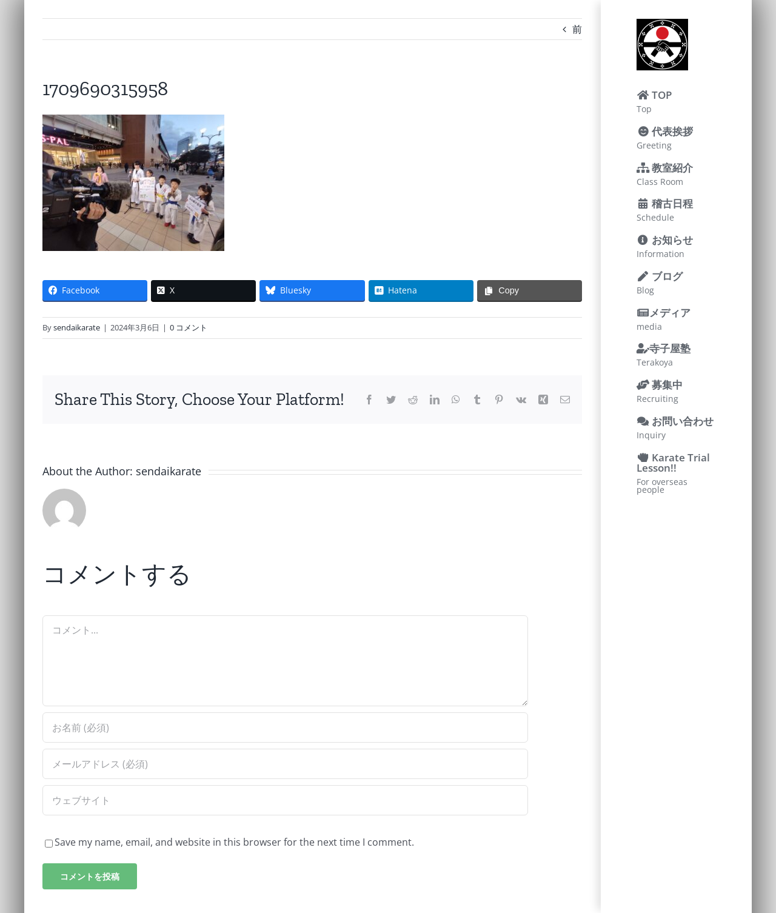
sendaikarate (76, 327)
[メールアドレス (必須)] (285, 764)
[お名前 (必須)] (285, 727)
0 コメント (188, 327)
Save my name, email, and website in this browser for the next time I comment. (234, 842)
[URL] (285, 800)
